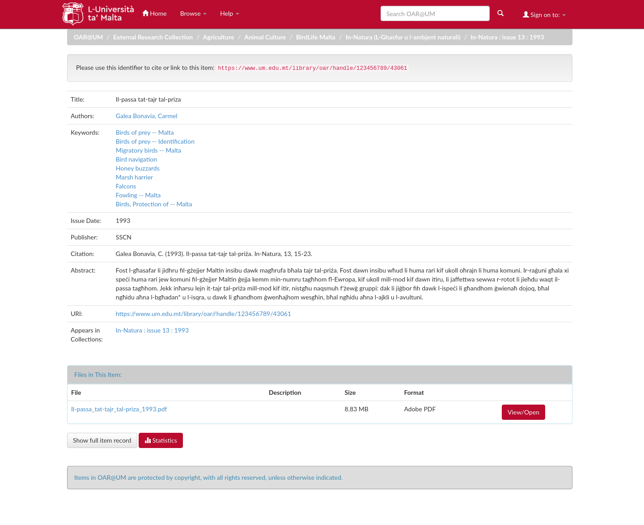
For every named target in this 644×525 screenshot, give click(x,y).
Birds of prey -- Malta (145, 132)
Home (154, 13)
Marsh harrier (134, 177)
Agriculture (218, 37)
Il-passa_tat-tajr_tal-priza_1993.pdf (119, 409)
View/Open (523, 412)
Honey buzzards (138, 168)
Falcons (126, 186)
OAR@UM (88, 37)
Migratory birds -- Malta (148, 150)
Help (229, 13)
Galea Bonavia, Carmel (147, 116)
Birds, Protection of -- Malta (154, 204)
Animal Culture (265, 37)
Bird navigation (136, 159)
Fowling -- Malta (138, 195)
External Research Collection (153, 37)
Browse (193, 13)
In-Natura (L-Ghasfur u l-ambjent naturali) (403, 37)
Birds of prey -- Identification (155, 141)
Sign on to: (544, 14)
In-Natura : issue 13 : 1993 (507, 37)
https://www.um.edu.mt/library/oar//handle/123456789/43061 (203, 313)
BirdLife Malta (315, 37)
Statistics (160, 440)
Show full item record (102, 440)
